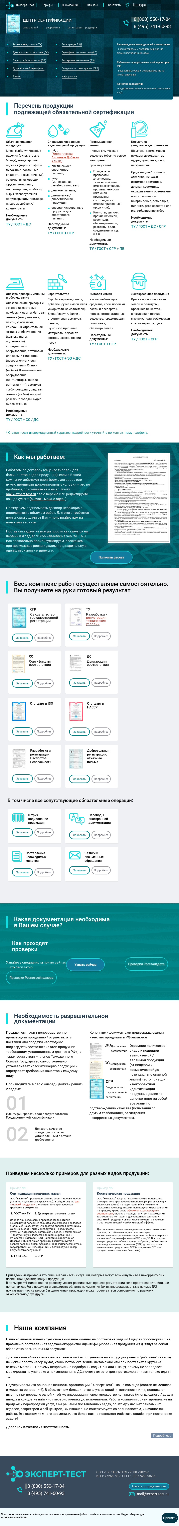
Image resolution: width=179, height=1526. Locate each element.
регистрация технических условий (96, 621)
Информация (69, 76)
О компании (70, 5)
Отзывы (92, 5)
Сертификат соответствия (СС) (79, 52)
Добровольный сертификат (28, 68)
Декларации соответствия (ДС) (31, 52)
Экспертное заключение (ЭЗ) (78, 60)
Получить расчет (111, 557)
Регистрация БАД (72, 44)
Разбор (17, 76)
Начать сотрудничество (149, 1486)
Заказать (22, 637)
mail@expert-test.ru (21, 494)
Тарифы (47, 5)
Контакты (114, 5)
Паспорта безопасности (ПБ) (29, 60)
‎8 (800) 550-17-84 (152, 19)
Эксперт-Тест (25, 5)
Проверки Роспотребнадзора (31, 978)
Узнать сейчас (85, 965)
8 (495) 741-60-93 (152, 26)
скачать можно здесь (48, 499)
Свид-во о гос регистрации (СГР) (80, 68)
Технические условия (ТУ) (27, 44)
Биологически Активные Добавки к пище (65, 157)
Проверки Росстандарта (146, 964)
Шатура (139, 5)
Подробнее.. (162, 1435)
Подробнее (44, 637)
